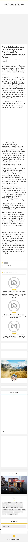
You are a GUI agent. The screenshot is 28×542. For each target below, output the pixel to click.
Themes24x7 (18, 539)
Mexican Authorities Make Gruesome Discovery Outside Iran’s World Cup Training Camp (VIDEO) (14, 316)
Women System (14, 5)
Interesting (11, 509)
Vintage (20, 511)
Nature (23, 509)
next (3, 432)
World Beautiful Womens (12, 514)
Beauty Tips (15, 502)
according (14, 165)
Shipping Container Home (9, 489)
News (14, 289)
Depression (10, 504)
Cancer (20, 502)
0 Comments (20, 60)
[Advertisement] (14, 29)
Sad (12, 511)
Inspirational (5, 509)
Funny (7, 507)
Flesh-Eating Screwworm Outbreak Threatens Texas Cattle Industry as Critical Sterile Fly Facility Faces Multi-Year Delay (14, 336)
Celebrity (4, 504)
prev (2, 432)
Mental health (18, 509)
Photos (8, 511)
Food (4, 507)
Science (15, 511)
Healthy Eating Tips (14, 507)
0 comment (4, 61)
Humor (21, 507)
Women (4, 514)
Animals (9, 502)
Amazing (4, 502)
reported (7, 240)
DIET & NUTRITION (18, 504)
